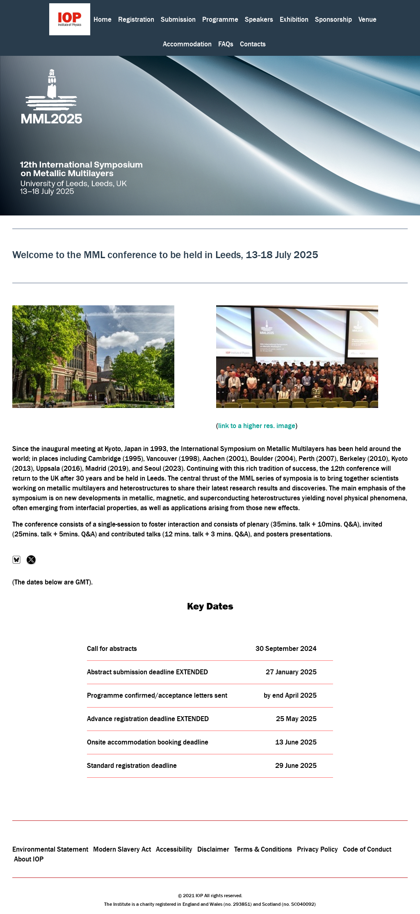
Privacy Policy (317, 849)
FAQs (225, 44)
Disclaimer (213, 849)
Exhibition (294, 19)
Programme (220, 19)
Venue (367, 19)
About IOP (28, 859)
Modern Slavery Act (122, 849)
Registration (136, 19)
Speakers (259, 19)
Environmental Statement (50, 849)
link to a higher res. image (256, 425)
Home (103, 19)
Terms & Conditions (263, 849)
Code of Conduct (367, 849)
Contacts (253, 44)
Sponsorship (333, 19)
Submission (178, 19)
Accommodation (187, 44)
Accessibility (175, 849)
